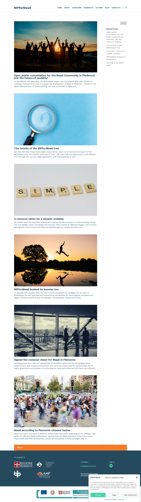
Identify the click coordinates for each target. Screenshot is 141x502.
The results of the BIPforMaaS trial (36, 148)
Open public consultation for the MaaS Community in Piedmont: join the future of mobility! (54, 76)
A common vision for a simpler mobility (39, 218)
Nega (114, 498)
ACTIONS (99, 8)
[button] (137, 481)
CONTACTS (116, 8)
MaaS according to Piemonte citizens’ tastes (42, 430)
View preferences (130, 498)
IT (126, 8)
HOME (59, 8)
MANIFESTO (88, 8)
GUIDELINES (77, 8)
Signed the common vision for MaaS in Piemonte (44, 359)
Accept (98, 498)
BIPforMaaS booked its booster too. (36, 289)
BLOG (107, 8)
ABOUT (67, 8)
